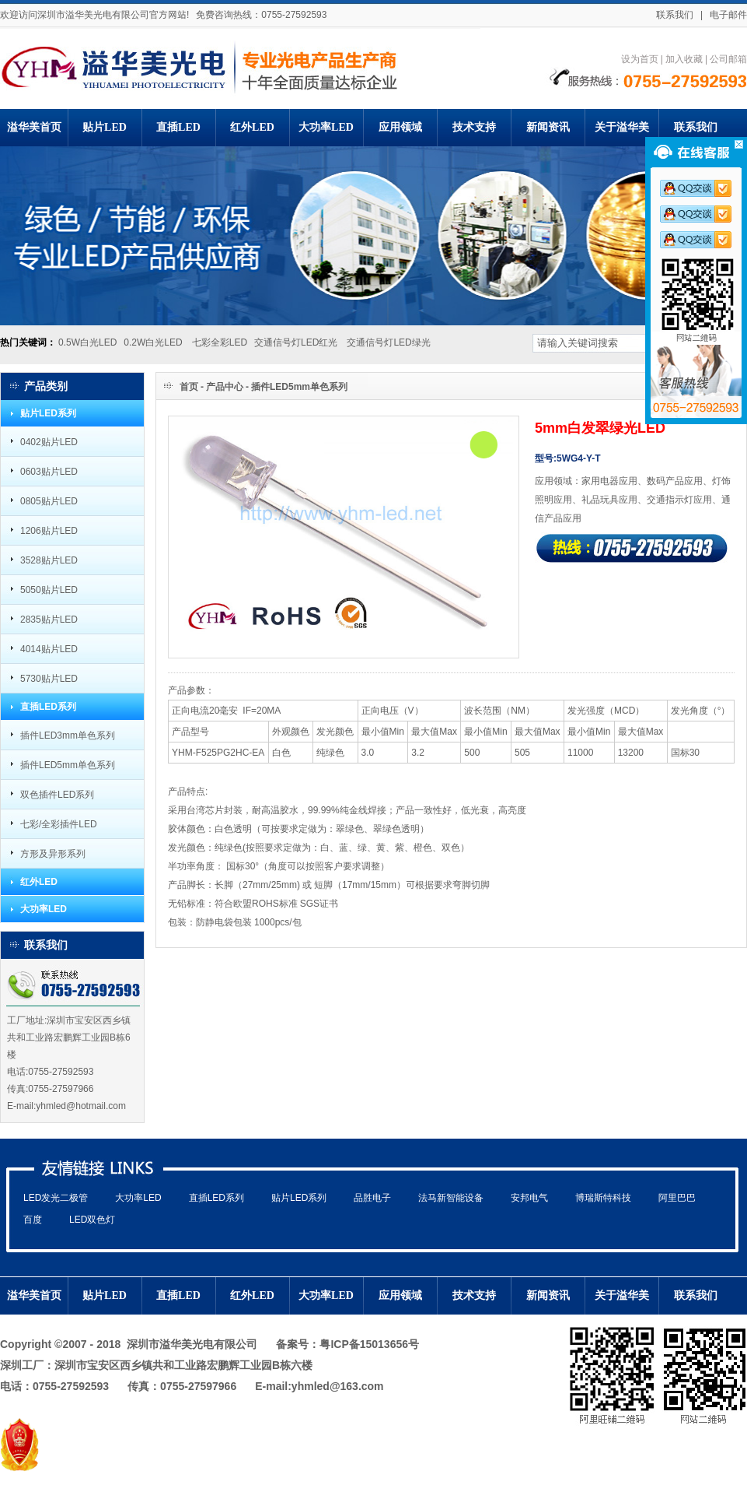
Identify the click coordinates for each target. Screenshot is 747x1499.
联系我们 (674, 14)
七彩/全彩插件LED (58, 823)
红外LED (39, 881)
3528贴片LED (49, 560)
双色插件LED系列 (57, 794)
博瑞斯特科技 (603, 1197)
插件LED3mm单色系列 (67, 735)
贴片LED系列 (48, 413)
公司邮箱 (728, 58)
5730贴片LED (49, 678)
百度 (32, 1219)
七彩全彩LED (219, 342)
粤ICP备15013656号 (369, 1344)
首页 (189, 386)
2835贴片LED (49, 619)
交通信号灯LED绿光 (388, 342)
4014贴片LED (49, 648)
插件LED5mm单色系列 (67, 764)
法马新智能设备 (450, 1197)
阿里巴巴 (677, 1197)
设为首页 (639, 58)
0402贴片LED (49, 441)
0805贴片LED (49, 500)
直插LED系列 (48, 706)
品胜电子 (372, 1197)
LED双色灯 (92, 1219)
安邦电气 (529, 1197)
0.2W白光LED (153, 342)
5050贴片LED (49, 589)
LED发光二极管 (55, 1197)
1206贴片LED (49, 530)
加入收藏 (684, 58)
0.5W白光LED (87, 342)
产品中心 (224, 386)
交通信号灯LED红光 (297, 342)
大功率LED (43, 909)
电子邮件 (728, 14)
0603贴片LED (49, 471)
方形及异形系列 (53, 853)
